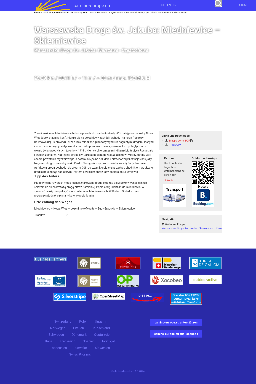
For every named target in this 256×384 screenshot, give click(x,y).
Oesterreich (102, 335)
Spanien (89, 341)
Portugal (108, 341)
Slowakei (80, 348)
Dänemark (79, 335)
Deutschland (100, 328)
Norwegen (57, 328)
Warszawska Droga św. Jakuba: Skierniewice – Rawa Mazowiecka (200, 228)
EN (169, 5)
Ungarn (100, 321)
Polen (83, 321)
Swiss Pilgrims (80, 354)
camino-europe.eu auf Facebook (176, 334)
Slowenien (102, 348)
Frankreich (67, 341)
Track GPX (173, 144)
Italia (48, 341)
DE (163, 5)
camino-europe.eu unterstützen (176, 322)
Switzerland (62, 321)
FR (174, 5)
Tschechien (58, 348)
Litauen (78, 328)
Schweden (56, 335)
